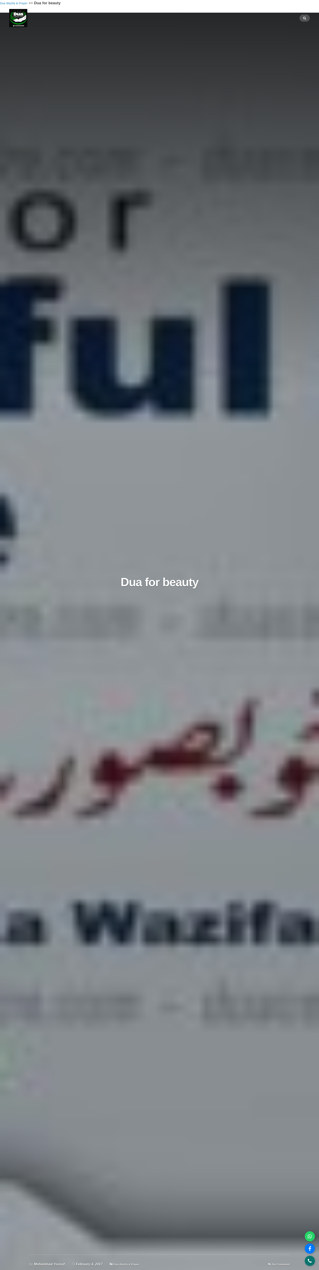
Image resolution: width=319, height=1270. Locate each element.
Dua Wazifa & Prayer (130, 1264)
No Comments (278, 1264)
